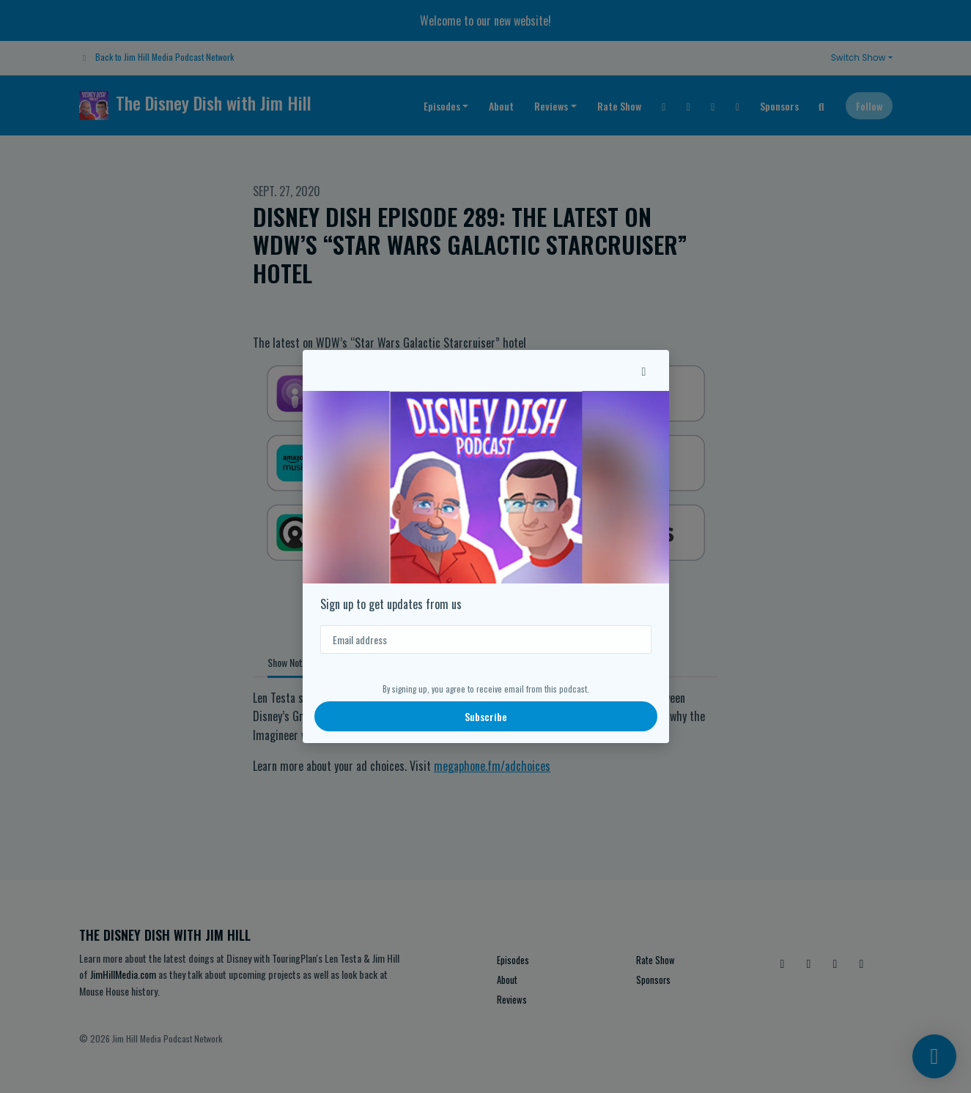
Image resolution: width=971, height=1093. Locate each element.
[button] (644, 370)
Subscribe (486, 716)
